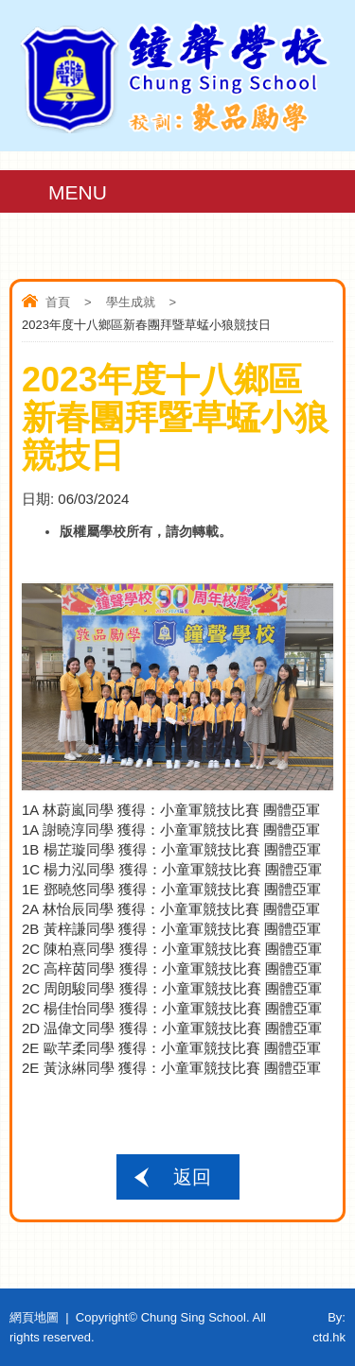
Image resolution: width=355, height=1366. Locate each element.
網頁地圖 (34, 1317)
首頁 (57, 302)
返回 (192, 1177)
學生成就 (130, 302)
